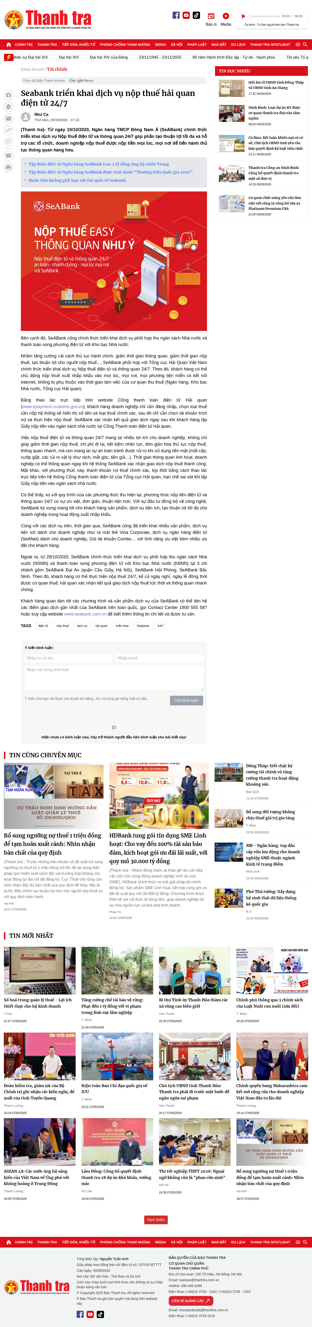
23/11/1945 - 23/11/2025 (168, 57)
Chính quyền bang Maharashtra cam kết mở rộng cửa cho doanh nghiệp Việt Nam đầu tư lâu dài (271, 1091)
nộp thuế (62, 626)
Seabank (143, 626)
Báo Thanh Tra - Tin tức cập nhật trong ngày (47, 20)
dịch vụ (82, 626)
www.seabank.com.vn (85, 614)
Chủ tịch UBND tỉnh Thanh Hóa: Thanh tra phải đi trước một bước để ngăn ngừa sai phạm (194, 1091)
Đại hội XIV (77, 57)
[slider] (264, 16)
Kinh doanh (32, 69)
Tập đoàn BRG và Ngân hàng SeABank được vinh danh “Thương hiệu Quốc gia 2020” (111, 172)
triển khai (122, 626)
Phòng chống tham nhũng (125, 45)
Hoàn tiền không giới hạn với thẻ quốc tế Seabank (77, 180)
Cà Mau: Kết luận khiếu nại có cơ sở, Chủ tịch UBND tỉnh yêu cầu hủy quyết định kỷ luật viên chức (275, 143)
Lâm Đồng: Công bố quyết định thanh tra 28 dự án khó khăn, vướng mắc (116, 1177)
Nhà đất (218, 45)
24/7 (161, 626)
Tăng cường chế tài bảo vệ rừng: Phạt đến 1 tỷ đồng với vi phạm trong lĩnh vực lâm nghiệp (112, 1006)
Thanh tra (47, 45)
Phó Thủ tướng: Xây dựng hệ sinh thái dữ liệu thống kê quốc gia (271, 897)
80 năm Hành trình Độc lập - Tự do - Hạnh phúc (241, 57)
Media (160, 45)
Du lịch (238, 45)
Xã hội (177, 45)
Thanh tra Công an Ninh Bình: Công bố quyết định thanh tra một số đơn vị (274, 173)
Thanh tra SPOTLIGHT (270, 45)
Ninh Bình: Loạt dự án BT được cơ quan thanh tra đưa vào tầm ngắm (274, 113)
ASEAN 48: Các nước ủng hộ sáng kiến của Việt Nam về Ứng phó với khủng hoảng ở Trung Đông (36, 1177)
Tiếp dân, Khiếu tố (78, 45)
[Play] (244, 16)
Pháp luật (197, 45)
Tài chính (57, 69)
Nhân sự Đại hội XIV (38, 57)
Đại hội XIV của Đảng (117, 57)
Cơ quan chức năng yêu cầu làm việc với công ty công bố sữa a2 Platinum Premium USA (274, 203)
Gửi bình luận (186, 700)
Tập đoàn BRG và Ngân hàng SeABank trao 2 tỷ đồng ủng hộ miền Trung (99, 164)
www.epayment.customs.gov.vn (52, 406)
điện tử (43, 626)
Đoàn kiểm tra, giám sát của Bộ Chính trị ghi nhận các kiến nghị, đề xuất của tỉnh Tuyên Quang (39, 1091)
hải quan (102, 626)
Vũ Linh (86, 1191)
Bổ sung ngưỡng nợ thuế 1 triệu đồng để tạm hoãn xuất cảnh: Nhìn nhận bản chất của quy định (52, 844)
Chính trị (23, 45)
